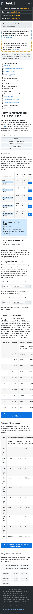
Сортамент (16, 138)
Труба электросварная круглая (13, 69)
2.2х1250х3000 (15, 576)
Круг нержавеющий (10, 86)
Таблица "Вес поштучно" (16, 143)
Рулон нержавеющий (11, 81)
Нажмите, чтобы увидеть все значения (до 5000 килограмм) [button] (16, 545)
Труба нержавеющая (11, 63)
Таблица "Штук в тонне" (16, 146)
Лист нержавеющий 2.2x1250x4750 (16, 568)
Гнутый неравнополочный (11, 102)
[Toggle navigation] (29, 3)
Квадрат (6, 83)
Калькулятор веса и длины (16, 141)
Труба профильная (9, 72)
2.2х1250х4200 (15, 578)
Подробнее (15, 49)
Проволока (7, 91)
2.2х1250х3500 (24, 576)
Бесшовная (6, 66)
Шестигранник (8, 88)
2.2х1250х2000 (5, 573)
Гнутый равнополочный (11, 99)
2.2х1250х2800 (5, 576)
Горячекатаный (8, 96)
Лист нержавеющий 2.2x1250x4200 (16, 565)
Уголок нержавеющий (11, 105)
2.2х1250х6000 (5, 583)
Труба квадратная (9, 75)
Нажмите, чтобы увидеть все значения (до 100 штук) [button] (16, 415)
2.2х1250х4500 (24, 578)
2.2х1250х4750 (5, 580)
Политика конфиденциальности (13, 609)
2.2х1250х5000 (15, 580)
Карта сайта (14, 606)
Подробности (7, 37)
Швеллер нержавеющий (12, 94)
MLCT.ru (5, 589)
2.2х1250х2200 (15, 573)
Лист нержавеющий (10, 78)
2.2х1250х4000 (5, 578)
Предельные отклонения (16, 148)
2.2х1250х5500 (24, 580)
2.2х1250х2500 (24, 573)
